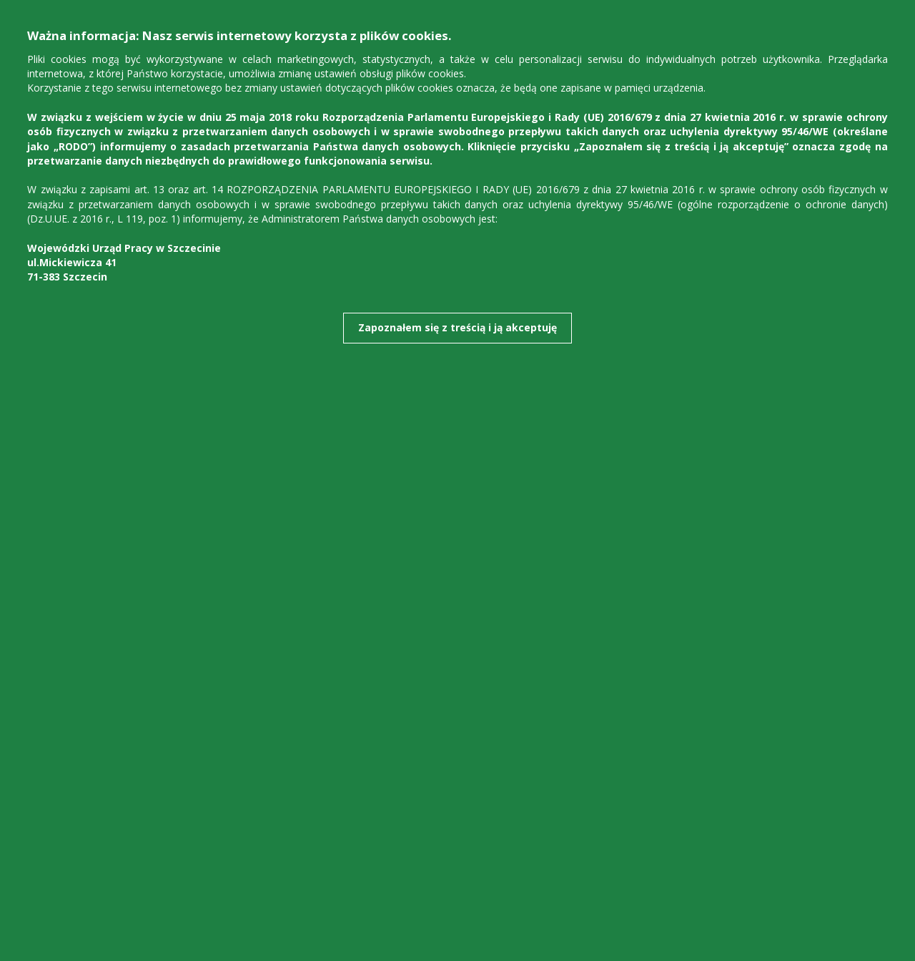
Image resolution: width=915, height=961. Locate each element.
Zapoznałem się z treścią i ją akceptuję (457, 327)
